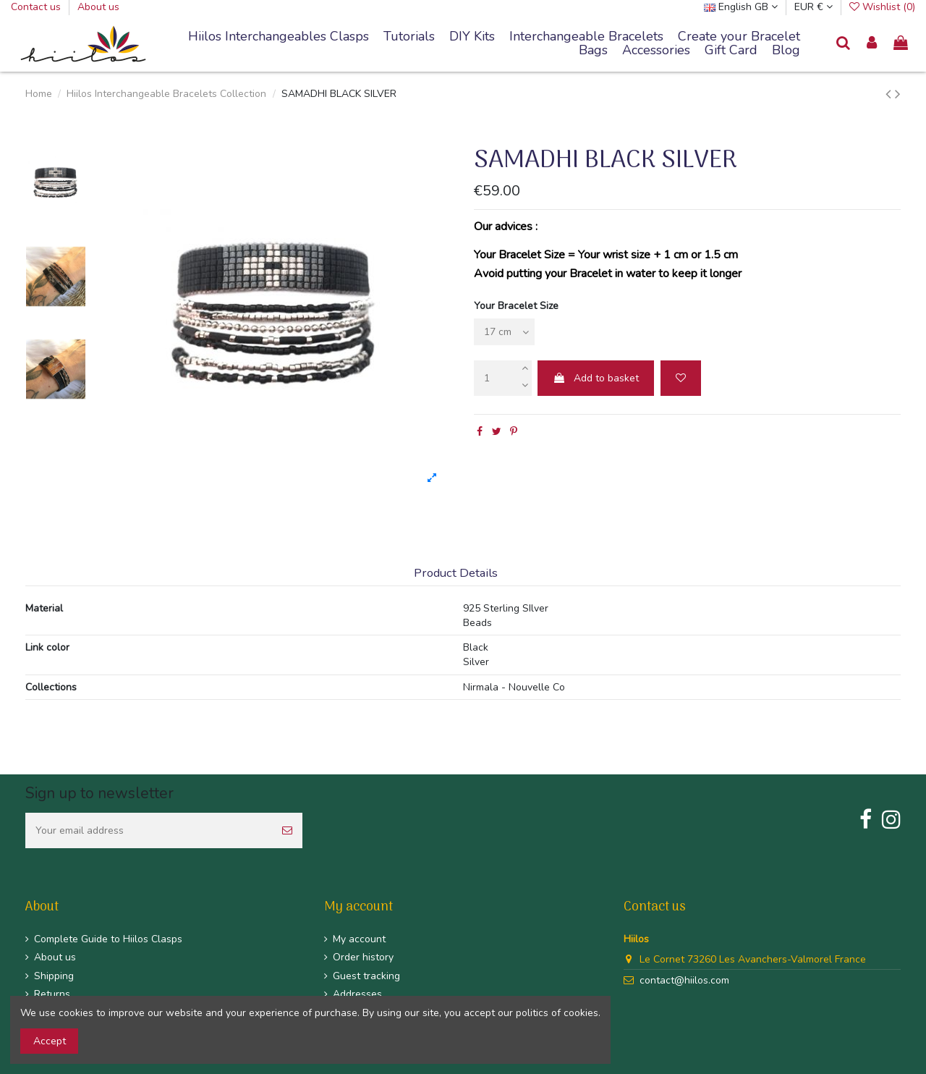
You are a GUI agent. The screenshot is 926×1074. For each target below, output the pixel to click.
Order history (363, 957)
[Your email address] (148, 830)
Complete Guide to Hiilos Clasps (108, 939)
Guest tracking (366, 976)
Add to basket (596, 378)
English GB (741, 7)
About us (98, 7)
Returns (52, 994)
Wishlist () (882, 7)
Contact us (37, 7)
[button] (586, 37)
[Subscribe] (287, 830)
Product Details (456, 573)
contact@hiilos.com (684, 980)
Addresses (357, 994)
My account (359, 939)
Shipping (54, 976)
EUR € (813, 7)
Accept (49, 1041)
